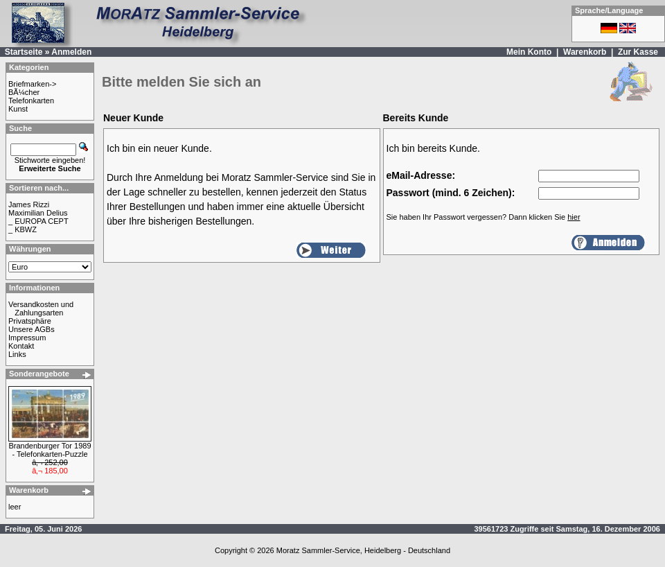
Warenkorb (584, 52)
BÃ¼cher (23, 92)
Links (17, 354)
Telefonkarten (31, 100)
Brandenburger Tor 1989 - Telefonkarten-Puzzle (49, 450)
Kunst (18, 109)
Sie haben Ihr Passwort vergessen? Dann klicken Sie (483, 217)
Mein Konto (528, 52)
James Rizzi (28, 204)
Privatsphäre (29, 321)
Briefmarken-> (32, 84)
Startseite (24, 52)
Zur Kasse (638, 52)
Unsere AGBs (31, 329)
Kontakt (21, 346)
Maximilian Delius (38, 213)
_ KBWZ (22, 229)
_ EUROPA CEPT (38, 221)
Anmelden (71, 52)
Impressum (27, 337)
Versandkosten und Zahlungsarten (40, 308)
